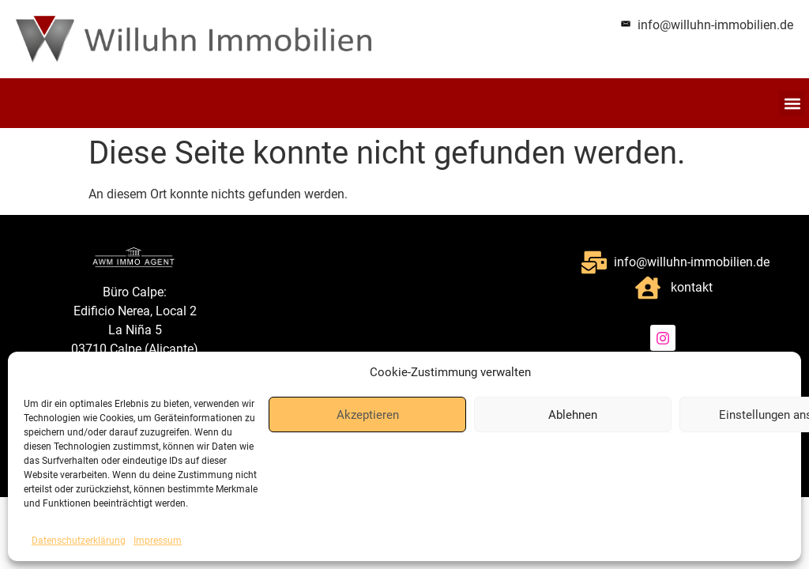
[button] (792, 103)
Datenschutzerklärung (79, 540)
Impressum (158, 540)
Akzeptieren (368, 415)
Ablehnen (572, 415)
